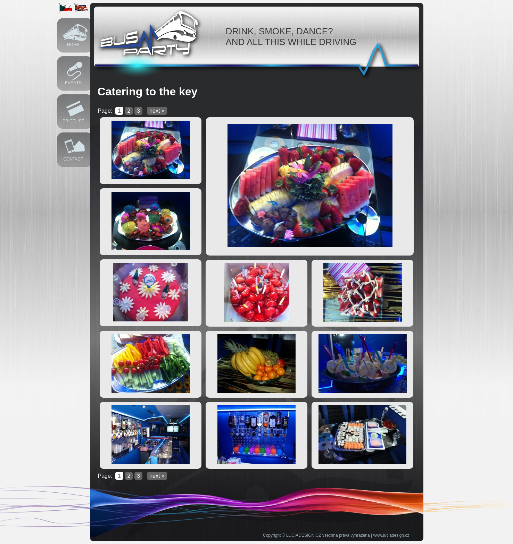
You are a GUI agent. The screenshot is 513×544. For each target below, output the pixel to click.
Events (73, 82)
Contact (73, 159)
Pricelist (73, 121)
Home (73, 44)
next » (157, 111)
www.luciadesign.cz (391, 535)
